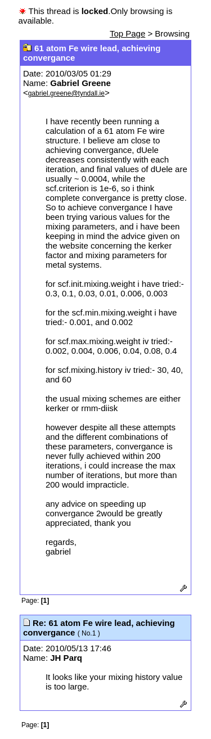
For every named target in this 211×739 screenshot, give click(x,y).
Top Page (127, 33)
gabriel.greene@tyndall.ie (66, 93)
